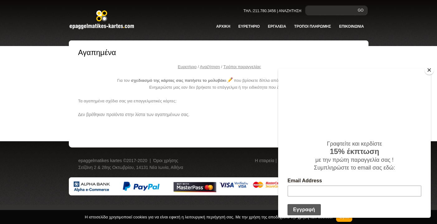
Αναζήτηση (210, 66)
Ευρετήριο (187, 66)
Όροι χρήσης (165, 160)
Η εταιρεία (265, 160)
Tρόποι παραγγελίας (242, 66)
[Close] (429, 70)
